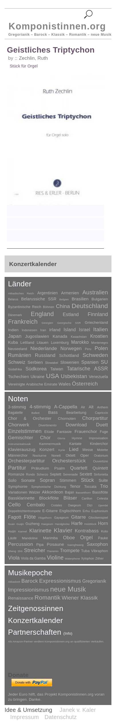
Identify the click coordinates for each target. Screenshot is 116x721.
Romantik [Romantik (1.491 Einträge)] (48, 597)
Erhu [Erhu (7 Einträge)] (86, 511)
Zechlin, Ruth (33, 58)
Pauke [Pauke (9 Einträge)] (103, 538)
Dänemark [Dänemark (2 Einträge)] (15, 315)
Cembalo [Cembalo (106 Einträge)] (36, 504)
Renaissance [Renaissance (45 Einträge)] (21, 598)
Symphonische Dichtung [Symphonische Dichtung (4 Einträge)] (48, 486)
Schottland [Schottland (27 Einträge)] (69, 355)
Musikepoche (30, 573)
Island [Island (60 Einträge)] (70, 329)
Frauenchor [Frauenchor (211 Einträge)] (85, 431)
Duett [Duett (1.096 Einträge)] (102, 425)
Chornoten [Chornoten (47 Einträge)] (67, 418)
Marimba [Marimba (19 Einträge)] (50, 538)
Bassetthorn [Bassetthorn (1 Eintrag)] (83, 492)
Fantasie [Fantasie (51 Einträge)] (64, 432)
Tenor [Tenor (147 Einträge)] (75, 486)
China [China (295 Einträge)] (63, 306)
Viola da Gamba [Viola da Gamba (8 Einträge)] (33, 558)
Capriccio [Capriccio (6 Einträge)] (101, 412)
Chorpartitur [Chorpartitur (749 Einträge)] (95, 418)
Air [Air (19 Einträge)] (83, 407)
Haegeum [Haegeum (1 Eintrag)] (47, 524)
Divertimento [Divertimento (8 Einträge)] (47, 425)
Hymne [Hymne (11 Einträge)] (77, 438)
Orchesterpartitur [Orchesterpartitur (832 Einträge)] (26, 461)
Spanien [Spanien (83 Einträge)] (90, 362)
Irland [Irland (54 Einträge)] (54, 329)
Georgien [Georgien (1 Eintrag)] (47, 322)
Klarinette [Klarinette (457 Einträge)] (40, 531)
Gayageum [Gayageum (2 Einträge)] (61, 517)
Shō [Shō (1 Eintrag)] (19, 551)
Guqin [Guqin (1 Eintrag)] (20, 524)
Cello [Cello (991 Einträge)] (14, 505)
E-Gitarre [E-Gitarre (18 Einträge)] (50, 511)
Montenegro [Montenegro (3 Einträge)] (99, 342)
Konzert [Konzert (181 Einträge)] (47, 449)
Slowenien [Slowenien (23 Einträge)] (69, 362)
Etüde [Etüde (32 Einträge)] (49, 432)
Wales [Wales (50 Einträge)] (64, 384)
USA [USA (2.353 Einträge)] (52, 376)
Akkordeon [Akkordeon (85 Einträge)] (52, 492)
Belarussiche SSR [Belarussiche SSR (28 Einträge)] (38, 299)
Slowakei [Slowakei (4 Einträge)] (51, 362)
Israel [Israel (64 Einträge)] (84, 329)
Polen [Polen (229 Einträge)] (101, 348)
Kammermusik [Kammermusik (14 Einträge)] (50, 444)
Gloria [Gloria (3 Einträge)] (61, 438)
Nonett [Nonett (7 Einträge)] (56, 455)
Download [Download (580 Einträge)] (76, 424)
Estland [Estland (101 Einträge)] (71, 314)
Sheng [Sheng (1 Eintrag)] (12, 551)
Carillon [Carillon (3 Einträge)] (87, 498)
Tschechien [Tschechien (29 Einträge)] (18, 376)
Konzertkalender (35, 620)
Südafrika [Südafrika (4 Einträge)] (15, 369)
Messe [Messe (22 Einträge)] (87, 450)
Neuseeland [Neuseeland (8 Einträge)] (17, 349)
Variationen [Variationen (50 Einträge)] (17, 492)
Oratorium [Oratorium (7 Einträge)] (101, 455)
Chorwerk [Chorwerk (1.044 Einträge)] (19, 425)
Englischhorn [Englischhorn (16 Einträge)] (70, 511)
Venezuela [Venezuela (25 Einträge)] (98, 376)
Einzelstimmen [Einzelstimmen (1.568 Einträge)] (25, 431)
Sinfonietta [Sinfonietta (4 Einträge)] (101, 474)
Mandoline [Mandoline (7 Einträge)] (30, 538)
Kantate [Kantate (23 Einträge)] (75, 444)
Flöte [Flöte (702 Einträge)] (30, 517)
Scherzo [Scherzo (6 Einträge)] (42, 474)
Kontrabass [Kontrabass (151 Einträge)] (87, 530)
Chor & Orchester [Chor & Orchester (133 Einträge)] (30, 418)
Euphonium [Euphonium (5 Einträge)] (99, 511)
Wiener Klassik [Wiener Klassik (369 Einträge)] (80, 598)
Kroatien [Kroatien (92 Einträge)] (99, 336)
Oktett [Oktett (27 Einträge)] (70, 456)
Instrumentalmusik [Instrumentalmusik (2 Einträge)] (19, 444)
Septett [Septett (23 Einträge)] (55, 474)
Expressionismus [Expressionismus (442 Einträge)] (60, 581)
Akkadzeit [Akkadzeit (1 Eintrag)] (14, 581)
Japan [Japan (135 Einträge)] (14, 336)
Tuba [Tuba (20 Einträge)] (85, 551)
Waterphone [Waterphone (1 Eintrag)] (72, 558)
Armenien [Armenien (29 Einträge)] (70, 293)
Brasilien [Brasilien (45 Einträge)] (80, 298)
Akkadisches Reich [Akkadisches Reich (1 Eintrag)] (21, 293)
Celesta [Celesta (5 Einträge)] (102, 498)
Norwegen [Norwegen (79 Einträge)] (71, 348)
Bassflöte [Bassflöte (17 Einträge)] (100, 492)
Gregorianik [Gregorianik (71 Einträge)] (94, 581)
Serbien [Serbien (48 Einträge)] (35, 362)
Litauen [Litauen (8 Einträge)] (42, 343)
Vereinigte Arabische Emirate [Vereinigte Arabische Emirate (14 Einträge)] (32, 384)
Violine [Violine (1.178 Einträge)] (55, 558)
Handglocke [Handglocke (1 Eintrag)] (62, 524)
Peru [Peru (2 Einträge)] (88, 349)
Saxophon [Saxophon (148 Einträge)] (97, 544)
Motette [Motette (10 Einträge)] (102, 450)
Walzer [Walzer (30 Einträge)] (34, 492)
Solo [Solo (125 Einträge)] (12, 480)
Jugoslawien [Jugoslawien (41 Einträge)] (37, 336)
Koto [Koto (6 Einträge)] (104, 531)
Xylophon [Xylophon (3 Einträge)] (87, 558)
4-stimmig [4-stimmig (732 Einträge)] (40, 407)
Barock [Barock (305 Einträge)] (29, 581)
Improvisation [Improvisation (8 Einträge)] (98, 438)
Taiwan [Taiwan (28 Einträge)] (56, 369)
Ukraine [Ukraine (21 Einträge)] (37, 377)
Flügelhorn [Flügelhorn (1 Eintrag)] (45, 517)
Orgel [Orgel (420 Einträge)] (86, 537)
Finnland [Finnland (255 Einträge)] (98, 314)
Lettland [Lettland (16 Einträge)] (27, 342)
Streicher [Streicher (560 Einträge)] (34, 550)
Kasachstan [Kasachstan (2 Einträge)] (79, 336)
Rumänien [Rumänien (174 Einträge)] (19, 355)
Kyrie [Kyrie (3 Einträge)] (61, 450)
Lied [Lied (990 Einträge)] (73, 449)
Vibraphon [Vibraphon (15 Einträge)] (99, 551)
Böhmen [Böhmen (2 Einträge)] (48, 307)
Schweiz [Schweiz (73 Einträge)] (16, 362)
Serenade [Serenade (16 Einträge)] (70, 474)
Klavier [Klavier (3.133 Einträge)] (63, 530)
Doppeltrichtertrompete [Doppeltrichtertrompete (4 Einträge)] (24, 511)
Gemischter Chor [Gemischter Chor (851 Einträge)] (29, 437)
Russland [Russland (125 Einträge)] (45, 355)
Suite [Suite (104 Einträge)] (103, 480)
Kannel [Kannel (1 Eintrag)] (22, 531)
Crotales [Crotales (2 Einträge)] (56, 505)
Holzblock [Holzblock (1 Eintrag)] (90, 524)
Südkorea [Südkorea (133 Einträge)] (36, 369)
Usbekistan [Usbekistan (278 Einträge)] (74, 376)
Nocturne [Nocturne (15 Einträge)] (40, 455)
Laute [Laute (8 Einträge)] (12, 538)
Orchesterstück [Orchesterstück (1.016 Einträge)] (69, 461)
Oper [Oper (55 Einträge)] (84, 455)
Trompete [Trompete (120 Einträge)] (69, 550)
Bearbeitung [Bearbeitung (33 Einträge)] (76, 413)
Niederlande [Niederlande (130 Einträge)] (43, 348)
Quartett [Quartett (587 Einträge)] (78, 467)
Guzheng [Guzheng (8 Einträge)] (32, 524)
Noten (18, 399)
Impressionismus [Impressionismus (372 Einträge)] (28, 590)
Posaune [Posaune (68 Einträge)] (55, 544)
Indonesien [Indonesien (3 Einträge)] (29, 330)
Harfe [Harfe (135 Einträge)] (77, 523)
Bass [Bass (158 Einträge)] (53, 412)
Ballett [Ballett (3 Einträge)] (36, 412)
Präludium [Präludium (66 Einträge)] (40, 468)
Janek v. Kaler (78, 710)
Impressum (24, 717)
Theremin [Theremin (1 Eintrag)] (52, 551)
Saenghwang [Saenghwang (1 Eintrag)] (75, 544)
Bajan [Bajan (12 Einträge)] (69, 492)
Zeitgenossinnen (35, 608)
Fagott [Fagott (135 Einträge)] (14, 517)
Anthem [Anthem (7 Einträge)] (102, 407)
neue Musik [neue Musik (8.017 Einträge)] (68, 589)
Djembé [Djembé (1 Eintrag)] (103, 505)
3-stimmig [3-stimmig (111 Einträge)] (17, 407)
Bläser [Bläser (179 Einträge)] (70, 497)
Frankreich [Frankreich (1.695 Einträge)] (23, 321)
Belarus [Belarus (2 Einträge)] (13, 299)
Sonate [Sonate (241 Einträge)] (28, 480)
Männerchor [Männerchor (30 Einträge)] (17, 456)
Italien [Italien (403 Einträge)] (100, 329)
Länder (20, 284)
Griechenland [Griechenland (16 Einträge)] (96, 322)
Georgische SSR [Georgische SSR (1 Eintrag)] (69, 322)
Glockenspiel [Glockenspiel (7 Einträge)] (98, 517)
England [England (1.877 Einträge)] (42, 313)
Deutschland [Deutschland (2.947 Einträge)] (90, 305)
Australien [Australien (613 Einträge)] (95, 292)
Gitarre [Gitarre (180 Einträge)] (78, 517)
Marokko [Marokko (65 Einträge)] (80, 342)
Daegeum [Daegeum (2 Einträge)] (74, 505)
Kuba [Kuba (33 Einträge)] (13, 342)
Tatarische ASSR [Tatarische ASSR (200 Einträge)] (87, 369)
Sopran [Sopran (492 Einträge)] (47, 480)
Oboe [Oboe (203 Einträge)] (69, 537)
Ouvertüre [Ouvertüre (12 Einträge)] (100, 461)
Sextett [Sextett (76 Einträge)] (86, 474)
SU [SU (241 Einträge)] (104, 362)
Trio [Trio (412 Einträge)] (104, 486)
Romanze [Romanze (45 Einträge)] (16, 474)
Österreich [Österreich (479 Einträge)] (85, 384)
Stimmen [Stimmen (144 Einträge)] (68, 480)
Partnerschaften (40, 632)
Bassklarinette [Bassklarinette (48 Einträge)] (21, 498)
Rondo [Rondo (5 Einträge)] (30, 474)
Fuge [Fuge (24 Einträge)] (104, 432)
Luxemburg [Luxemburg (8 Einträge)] (60, 343)
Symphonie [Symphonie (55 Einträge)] (17, 486)
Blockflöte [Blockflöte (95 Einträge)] (49, 498)
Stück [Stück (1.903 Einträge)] (87, 480)
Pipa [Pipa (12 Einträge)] (40, 545)
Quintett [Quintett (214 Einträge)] (100, 468)
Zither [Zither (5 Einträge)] (99, 558)
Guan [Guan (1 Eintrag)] (11, 524)
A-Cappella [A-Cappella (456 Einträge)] (65, 406)
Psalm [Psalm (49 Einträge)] (59, 468)
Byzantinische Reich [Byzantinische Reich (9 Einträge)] (24, 307)
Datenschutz (61, 717)
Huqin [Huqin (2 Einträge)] (12, 531)
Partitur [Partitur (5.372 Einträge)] (17, 468)
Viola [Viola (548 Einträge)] (14, 558)
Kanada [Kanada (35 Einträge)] (60, 336)
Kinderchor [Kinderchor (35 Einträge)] (99, 444)
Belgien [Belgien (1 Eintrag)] (64, 299)
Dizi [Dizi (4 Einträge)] (90, 505)
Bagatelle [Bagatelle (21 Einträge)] (15, 413)
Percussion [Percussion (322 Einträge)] (20, 544)
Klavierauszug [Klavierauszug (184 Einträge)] (21, 449)
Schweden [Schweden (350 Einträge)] (95, 355)
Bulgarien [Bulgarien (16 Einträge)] (99, 299)
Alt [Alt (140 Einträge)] (91, 407)
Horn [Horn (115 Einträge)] (103, 523)
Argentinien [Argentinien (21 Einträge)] (47, 293)
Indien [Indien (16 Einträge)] (13, 330)
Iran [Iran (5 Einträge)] (43, 330)
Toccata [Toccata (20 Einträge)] (90, 487)
